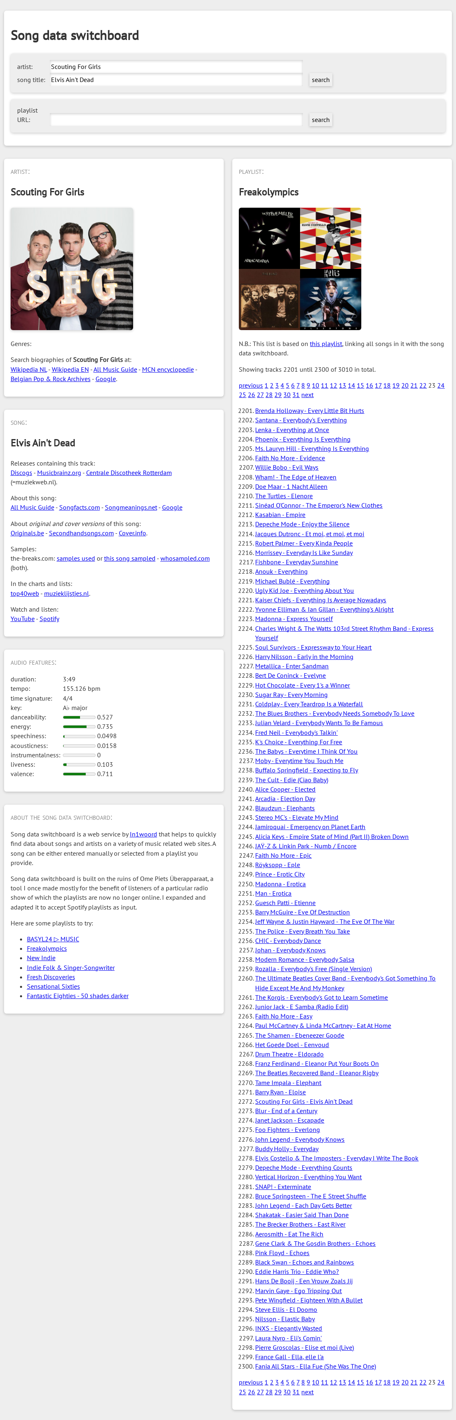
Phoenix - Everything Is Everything (303, 439)
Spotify (49, 619)
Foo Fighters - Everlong (287, 1129)
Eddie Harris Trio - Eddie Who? (297, 1271)
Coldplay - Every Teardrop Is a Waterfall (309, 704)
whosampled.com (185, 558)
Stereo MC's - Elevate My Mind (296, 817)
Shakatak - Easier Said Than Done (302, 1215)
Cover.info (132, 533)
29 (278, 394)
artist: (25, 66)
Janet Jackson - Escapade (289, 1120)
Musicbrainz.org (59, 472)
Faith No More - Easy (283, 1016)
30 (287, 394)
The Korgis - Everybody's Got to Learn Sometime (321, 997)
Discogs (21, 472)
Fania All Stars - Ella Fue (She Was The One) (315, 1366)
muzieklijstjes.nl (66, 593)
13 (342, 385)
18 (387, 385)
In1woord (143, 834)
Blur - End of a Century (286, 1111)
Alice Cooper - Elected (285, 789)
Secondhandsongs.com (81, 533)
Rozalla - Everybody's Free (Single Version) (313, 969)
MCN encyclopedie (168, 369)
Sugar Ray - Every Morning (291, 694)
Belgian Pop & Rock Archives (51, 379)
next (307, 394)
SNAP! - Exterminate (283, 1187)
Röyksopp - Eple (277, 865)
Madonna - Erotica (280, 884)
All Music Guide (115, 369)
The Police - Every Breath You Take (302, 931)
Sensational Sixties (53, 986)
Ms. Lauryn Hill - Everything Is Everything (312, 448)
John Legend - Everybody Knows (300, 1139)
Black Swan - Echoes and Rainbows (304, 1262)
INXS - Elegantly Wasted (288, 1328)
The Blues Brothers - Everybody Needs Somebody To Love (334, 713)
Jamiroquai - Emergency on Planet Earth (310, 827)
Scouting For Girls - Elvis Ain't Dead (304, 1101)
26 (251, 394)
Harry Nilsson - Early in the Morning (304, 656)
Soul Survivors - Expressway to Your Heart (313, 647)
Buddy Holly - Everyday (286, 1149)
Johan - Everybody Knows (290, 950)
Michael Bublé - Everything (292, 581)
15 (360, 385)
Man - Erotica (273, 893)
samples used (76, 558)
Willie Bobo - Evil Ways (286, 467)
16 (369, 385)
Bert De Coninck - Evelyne (290, 675)
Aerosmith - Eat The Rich (289, 1234)
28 (269, 394)
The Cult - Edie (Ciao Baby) (291, 780)
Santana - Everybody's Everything (301, 420)
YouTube (23, 619)
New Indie (41, 958)
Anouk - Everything (281, 571)
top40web (25, 593)
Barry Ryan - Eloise (280, 1092)
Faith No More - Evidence (290, 458)
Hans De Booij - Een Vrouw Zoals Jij (304, 1281)
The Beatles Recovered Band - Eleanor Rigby (316, 1073)
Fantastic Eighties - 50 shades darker (78, 996)
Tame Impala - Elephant (288, 1082)
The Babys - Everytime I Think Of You (306, 751)
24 (441, 385)
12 (333, 385)
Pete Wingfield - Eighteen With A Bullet (309, 1300)
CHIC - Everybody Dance (288, 940)
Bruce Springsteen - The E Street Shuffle (310, 1196)
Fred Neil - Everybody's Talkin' (296, 732)
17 (378, 385)
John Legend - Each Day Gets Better (303, 1205)
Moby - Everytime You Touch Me (299, 761)
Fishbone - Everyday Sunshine (296, 562)
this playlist (326, 343)
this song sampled (130, 558)
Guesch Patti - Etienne (285, 903)
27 (260, 394)
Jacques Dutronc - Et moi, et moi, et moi (309, 534)
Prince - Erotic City (280, 874)
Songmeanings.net (131, 507)
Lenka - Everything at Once (292, 430)
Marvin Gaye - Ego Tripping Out (298, 1291)
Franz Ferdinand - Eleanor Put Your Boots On (317, 1063)
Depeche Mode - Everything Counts (303, 1167)
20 (405, 385)
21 (414, 385)
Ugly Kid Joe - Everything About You (304, 590)
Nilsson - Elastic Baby (285, 1319)
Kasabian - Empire (280, 514)
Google (106, 379)
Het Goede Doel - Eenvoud (292, 1045)
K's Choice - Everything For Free (298, 742)
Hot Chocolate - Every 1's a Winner (302, 685)
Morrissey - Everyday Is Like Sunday (304, 552)
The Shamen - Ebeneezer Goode (299, 1035)
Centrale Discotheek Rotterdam (129, 472)
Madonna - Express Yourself (294, 619)
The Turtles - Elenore (284, 496)
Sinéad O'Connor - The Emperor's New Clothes (319, 505)
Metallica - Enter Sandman (292, 666)
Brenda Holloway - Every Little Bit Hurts (309, 410)
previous (251, 385)
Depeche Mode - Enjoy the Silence (302, 524)
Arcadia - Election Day (285, 798)
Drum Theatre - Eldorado (289, 1054)
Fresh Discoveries (51, 977)
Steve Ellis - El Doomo (286, 1309)
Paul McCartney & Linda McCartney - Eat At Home (323, 1025)
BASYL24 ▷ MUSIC (53, 939)
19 (396, 385)
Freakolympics (47, 948)
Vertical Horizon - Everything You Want (308, 1177)
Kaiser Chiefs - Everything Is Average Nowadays (320, 600)
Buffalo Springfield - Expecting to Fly (306, 770)
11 (324, 385)
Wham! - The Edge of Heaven (295, 477)
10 (315, 385)
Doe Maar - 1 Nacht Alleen (291, 486)
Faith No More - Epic (283, 855)
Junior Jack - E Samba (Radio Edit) (301, 1007)
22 (423, 385)
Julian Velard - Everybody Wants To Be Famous (319, 723)
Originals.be (27, 533)
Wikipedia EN (70, 369)
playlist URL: (27, 115)
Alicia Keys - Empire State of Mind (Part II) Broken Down (332, 836)
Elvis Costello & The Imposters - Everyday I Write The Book (336, 1158)
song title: (31, 79)
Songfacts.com (79, 507)
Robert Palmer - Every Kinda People (304, 543)
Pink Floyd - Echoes (282, 1253)
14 (351, 385)
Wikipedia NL (29, 369)
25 (242, 394)
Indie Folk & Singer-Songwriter (71, 967)
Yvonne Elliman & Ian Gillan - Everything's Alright (324, 609)
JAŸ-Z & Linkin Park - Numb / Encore (305, 846)
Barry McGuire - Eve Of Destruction (302, 912)
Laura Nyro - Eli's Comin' (288, 1338)
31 (296, 394)
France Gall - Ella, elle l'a (289, 1357)
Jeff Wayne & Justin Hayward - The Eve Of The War (324, 921)
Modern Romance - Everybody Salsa (304, 959)
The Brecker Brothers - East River (300, 1224)
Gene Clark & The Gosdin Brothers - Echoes (315, 1243)
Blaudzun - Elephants (285, 808)
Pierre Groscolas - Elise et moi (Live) (304, 1347)
